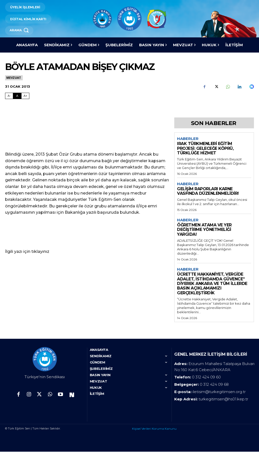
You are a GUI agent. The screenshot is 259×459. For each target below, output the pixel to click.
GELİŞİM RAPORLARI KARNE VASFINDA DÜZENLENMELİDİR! (208, 191)
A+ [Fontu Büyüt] (25, 96)
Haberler (188, 138)
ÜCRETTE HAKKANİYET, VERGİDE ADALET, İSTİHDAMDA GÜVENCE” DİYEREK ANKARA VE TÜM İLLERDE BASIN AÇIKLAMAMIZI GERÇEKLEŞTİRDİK (212, 283)
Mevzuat (14, 77)
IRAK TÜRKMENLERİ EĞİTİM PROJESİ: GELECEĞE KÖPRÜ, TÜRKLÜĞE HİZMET (205, 148)
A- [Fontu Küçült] (9, 96)
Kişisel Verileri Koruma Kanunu (154, 436)
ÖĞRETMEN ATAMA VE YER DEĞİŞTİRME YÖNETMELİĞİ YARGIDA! (204, 230)
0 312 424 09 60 (206, 384)
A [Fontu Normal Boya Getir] (17, 96)
